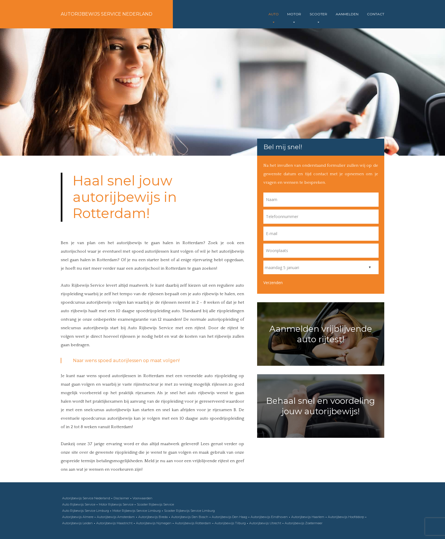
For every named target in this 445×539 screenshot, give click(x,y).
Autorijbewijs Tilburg (230, 523)
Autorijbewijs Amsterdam (116, 517)
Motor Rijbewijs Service (116, 504)
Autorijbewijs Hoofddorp (346, 517)
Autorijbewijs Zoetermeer (303, 523)
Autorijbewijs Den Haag (229, 517)
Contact (375, 14)
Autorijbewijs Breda (153, 517)
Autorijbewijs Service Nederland (106, 14)
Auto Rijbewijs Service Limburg (85, 511)
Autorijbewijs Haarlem (307, 517)
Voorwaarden (142, 498)
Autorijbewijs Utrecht (265, 523)
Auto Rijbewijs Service (78, 504)
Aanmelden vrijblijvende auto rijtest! (320, 334)
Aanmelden (347, 14)
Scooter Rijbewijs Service (155, 504)
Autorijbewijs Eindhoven (269, 517)
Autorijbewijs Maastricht (114, 523)
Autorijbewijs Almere (77, 517)
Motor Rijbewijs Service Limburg (136, 511)
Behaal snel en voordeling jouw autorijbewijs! (320, 406)
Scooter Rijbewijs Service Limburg (189, 511)
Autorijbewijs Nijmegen (153, 523)
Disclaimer (121, 498)
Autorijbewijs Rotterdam (193, 523)
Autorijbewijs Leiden (77, 523)
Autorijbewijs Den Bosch (189, 517)
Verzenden (273, 282)
